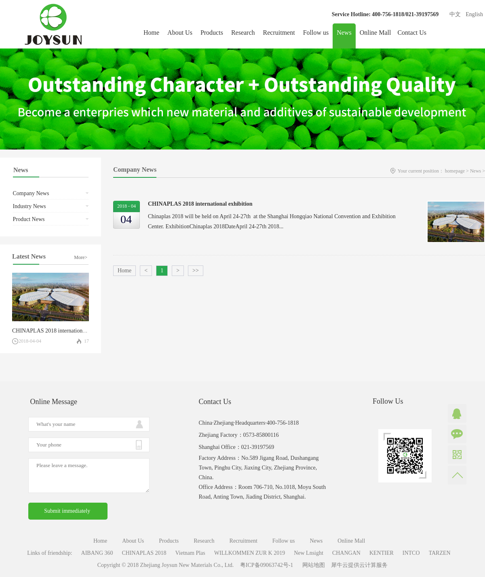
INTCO (411, 553)
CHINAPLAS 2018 (144, 553)
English (474, 14)
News (475, 171)
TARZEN (440, 553)
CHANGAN (346, 553)
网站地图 (312, 565)
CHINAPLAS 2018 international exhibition (61, 331)
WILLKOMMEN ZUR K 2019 (249, 553)
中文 (455, 14)
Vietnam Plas (190, 553)
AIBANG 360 (97, 553)
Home (151, 32)
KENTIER (381, 553)
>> (195, 270)
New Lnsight (308, 553)
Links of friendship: (49, 553)
